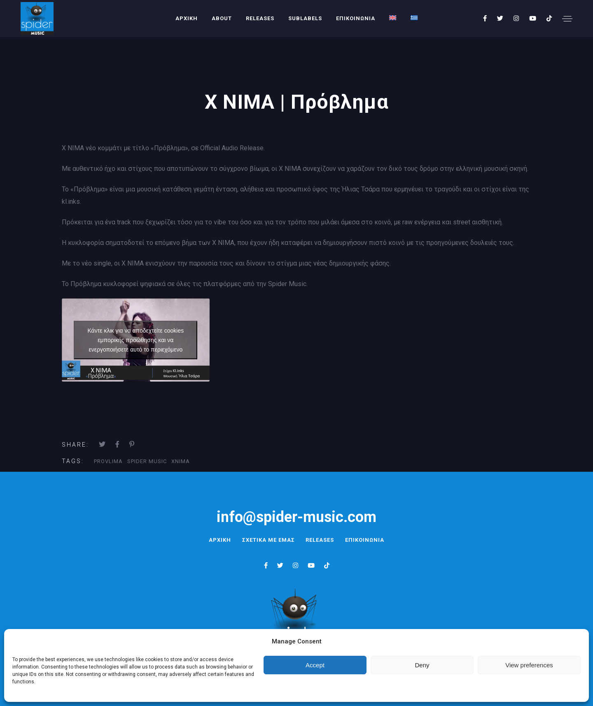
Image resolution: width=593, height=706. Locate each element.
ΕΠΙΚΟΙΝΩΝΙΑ (355, 18)
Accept (315, 665)
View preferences (529, 665)
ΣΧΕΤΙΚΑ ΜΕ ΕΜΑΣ (267, 540)
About (222, 18)
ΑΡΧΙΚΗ (186, 18)
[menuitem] (393, 17)
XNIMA (180, 461)
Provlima (108, 461)
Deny (422, 665)
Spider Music (147, 461)
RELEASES (260, 18)
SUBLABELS (305, 18)
